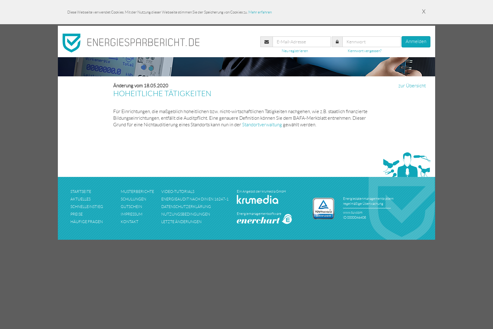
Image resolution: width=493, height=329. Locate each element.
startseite (80, 191)
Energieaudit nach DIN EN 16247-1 (195, 199)
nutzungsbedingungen (185, 214)
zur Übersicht (412, 85)
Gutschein (131, 207)
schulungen (133, 199)
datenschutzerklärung (186, 207)
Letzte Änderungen (181, 222)
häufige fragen (86, 222)
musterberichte (137, 191)
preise (76, 214)
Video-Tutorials (177, 191)
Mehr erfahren (260, 12)
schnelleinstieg (86, 207)
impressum (131, 214)
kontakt (129, 222)
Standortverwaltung (262, 124)
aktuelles (80, 199)
